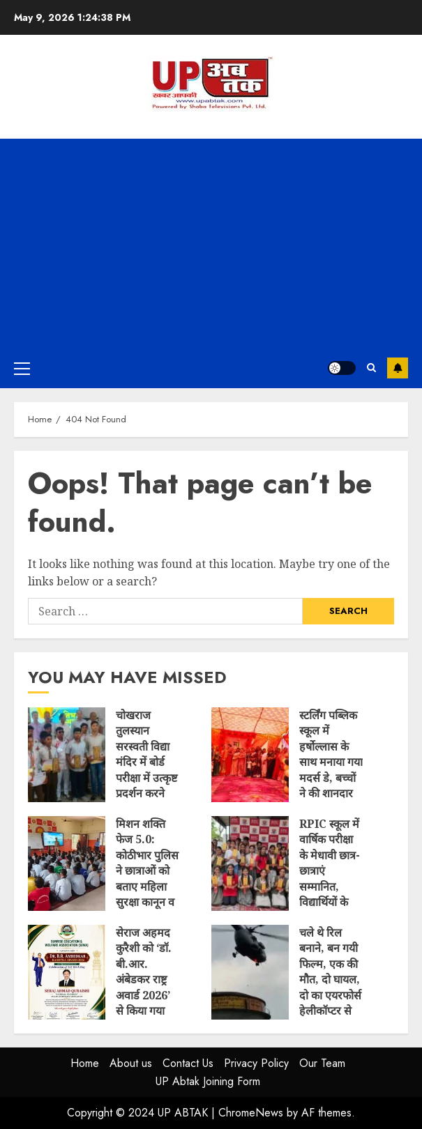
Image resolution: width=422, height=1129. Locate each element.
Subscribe (397, 368)
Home (84, 1063)
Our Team (322, 1063)
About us (131, 1063)
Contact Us (188, 1063)
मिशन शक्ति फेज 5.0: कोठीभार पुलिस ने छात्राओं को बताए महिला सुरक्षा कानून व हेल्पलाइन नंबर (66, 863)
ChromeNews (250, 1113)
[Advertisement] (211, 243)
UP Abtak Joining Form (208, 1081)
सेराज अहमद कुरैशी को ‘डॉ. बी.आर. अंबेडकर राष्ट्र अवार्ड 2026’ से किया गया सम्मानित (66, 972)
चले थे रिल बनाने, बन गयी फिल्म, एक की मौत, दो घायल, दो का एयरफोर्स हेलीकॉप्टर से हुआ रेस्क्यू (250, 972)
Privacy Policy (256, 1063)
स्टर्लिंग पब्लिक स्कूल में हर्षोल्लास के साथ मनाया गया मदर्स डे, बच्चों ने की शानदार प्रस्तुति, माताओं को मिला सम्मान (250, 754)
